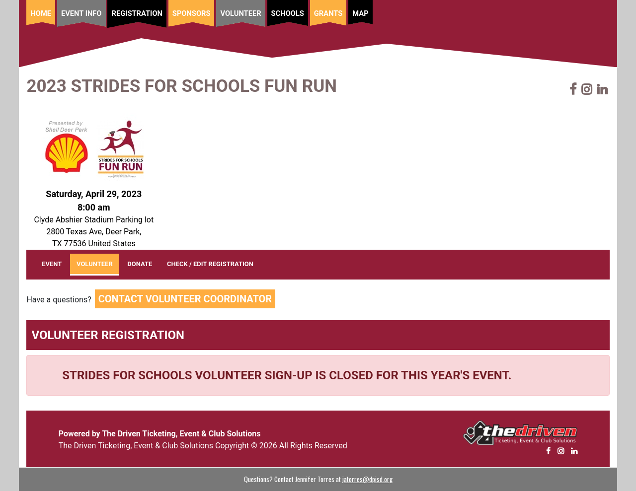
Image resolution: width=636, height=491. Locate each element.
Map (360, 13)
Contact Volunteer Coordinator (185, 299)
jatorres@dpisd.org (367, 479)
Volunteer (240, 13)
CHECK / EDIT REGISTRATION (210, 264)
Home (40, 13)
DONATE (139, 264)
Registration (136, 13)
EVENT (55, 262)
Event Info (81, 13)
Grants (328, 13)
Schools (287, 13)
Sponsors (191, 13)
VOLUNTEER (95, 264)
